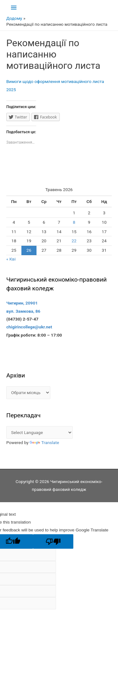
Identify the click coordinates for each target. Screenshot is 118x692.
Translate (44, 442)
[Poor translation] (53, 541)
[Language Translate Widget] (39, 432)
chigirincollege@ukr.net (29, 326)
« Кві (11, 258)
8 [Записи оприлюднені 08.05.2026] (74, 222)
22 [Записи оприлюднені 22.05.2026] (74, 240)
